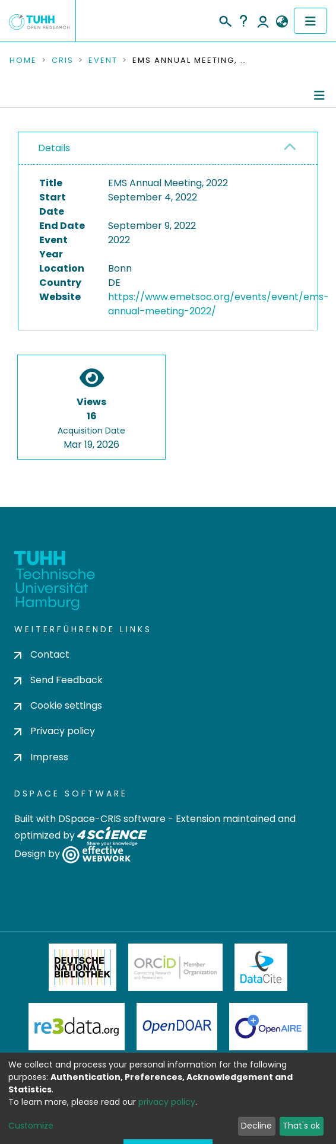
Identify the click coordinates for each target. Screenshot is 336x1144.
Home (23, 60)
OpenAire (268, 1026)
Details (54, 148)
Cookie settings (58, 705)
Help (243, 20)
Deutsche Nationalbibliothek (82, 967)
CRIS (63, 60)
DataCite (260, 967)
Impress (41, 757)
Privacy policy (54, 731)
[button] (281, 22)
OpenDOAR (176, 1026)
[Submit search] (224, 19)
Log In (263, 20)
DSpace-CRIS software (112, 819)
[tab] (168, 148)
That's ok (301, 1126)
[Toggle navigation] (310, 21)
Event (103, 60)
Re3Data (76, 1026)
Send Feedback (58, 680)
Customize (30, 1126)
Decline (256, 1126)
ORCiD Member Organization (175, 967)
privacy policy (166, 1102)
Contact (41, 654)
